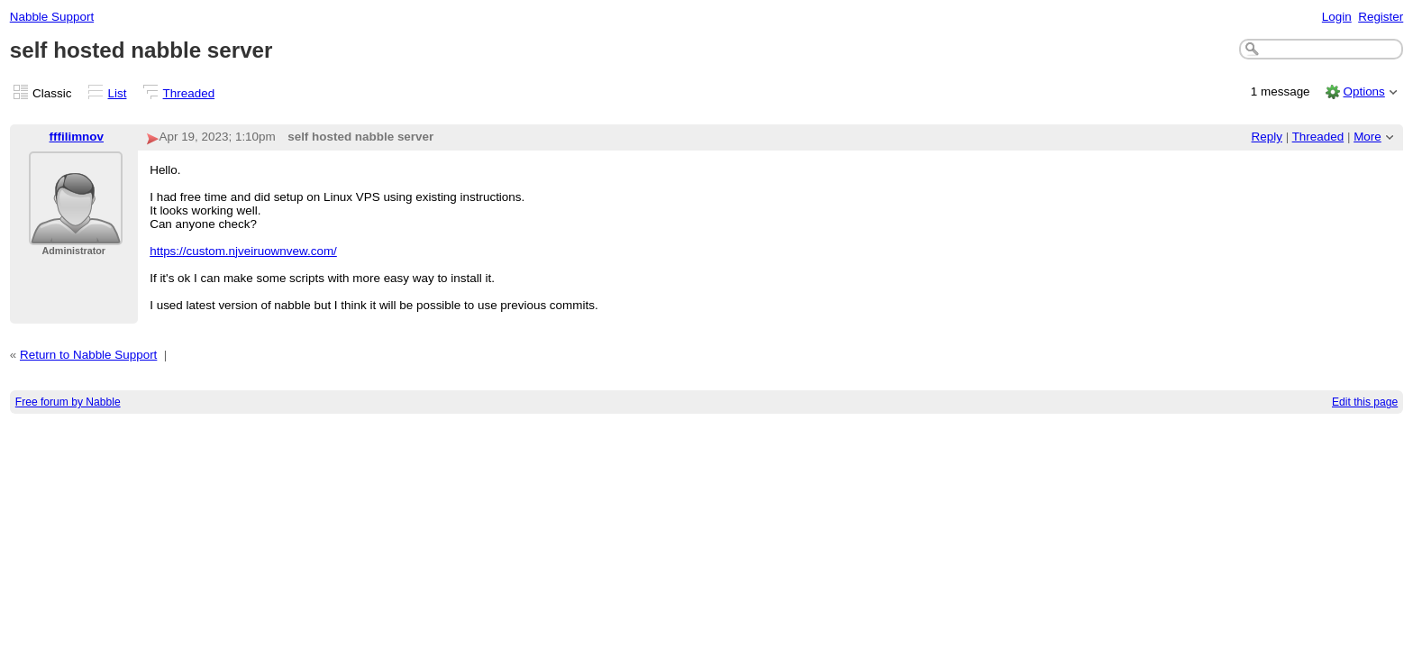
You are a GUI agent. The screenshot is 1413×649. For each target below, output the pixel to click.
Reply (1267, 136)
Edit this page (1365, 402)
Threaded (189, 93)
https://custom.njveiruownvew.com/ (243, 251)
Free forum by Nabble (68, 402)
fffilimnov (77, 136)
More (1367, 136)
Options (1363, 91)
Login (1337, 16)
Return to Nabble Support (88, 354)
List (117, 93)
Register (1380, 16)
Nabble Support (52, 16)
